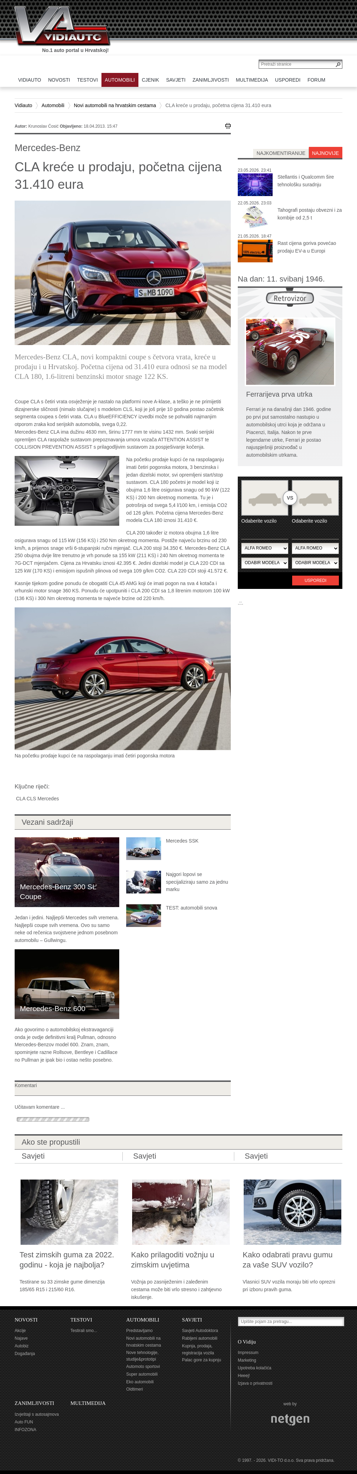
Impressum (248, 1352)
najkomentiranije (281, 153)
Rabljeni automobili (199, 1338)
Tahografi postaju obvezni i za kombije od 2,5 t (310, 213)
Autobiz (22, 1346)
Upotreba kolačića (254, 1367)
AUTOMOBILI (142, 1320)
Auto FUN (24, 1422)
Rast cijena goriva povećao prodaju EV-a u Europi (307, 247)
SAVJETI (192, 1320)
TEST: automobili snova (191, 908)
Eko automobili (140, 1381)
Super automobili (142, 1374)
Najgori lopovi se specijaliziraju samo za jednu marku (197, 881)
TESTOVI (81, 1320)
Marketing (247, 1360)
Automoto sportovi (143, 1366)
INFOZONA (25, 1429)
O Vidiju (247, 1342)
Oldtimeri (134, 1389)
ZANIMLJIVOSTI (34, 1403)
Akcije (20, 1330)
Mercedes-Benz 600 (52, 1008)
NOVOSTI (26, 1320)
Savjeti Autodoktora (200, 1330)
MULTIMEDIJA (88, 1403)
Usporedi (316, 580)
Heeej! (244, 1375)
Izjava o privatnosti (255, 1383)
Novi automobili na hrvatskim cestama (115, 105)
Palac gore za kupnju (201, 1359)
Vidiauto (23, 105)
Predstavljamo (139, 1330)
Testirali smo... (83, 1330)
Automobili (52, 105)
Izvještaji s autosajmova (37, 1414)
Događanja (25, 1353)
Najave (21, 1338)
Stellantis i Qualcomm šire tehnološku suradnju (306, 180)
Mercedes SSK (182, 841)
